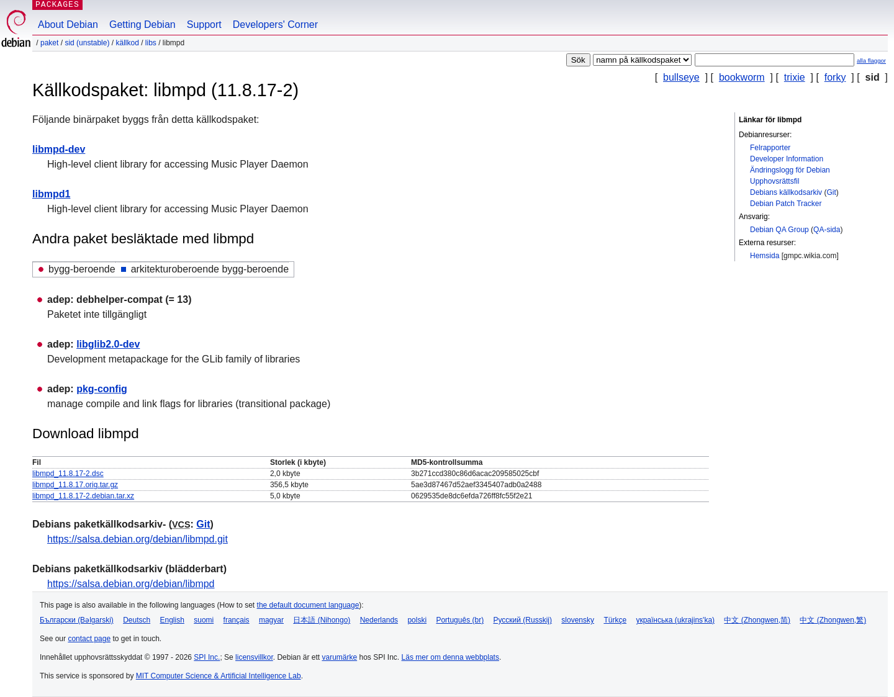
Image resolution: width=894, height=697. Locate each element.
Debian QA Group (779, 229)
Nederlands (379, 620)
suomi (204, 620)
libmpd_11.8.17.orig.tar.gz (75, 484)
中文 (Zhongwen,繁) (833, 620)
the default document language (308, 605)
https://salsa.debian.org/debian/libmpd (131, 583)
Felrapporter (770, 147)
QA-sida (826, 229)
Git (831, 192)
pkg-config (101, 389)
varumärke (339, 657)
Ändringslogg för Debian (790, 170)
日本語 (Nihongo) (321, 620)
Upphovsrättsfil (774, 181)
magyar (271, 620)
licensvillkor (254, 657)
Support (204, 24)
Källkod (126, 42)
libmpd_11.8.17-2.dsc (68, 473)
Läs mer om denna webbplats (450, 657)
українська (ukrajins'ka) (675, 620)
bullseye (681, 77)
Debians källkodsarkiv (786, 192)
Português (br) (460, 620)
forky (835, 77)
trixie (794, 77)
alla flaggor (871, 60)
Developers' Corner (275, 24)
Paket (49, 42)
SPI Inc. (207, 657)
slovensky (577, 620)
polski (417, 620)
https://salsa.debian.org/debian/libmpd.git (137, 539)
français (237, 620)
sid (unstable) (87, 42)
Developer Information (786, 159)
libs (150, 42)
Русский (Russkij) (522, 620)
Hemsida (764, 255)
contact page (89, 638)
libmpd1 (51, 194)
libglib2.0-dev (108, 344)
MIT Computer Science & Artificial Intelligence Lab (218, 676)
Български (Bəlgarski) (77, 620)
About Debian (68, 24)
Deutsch (136, 620)
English (172, 620)
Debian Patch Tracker (785, 203)
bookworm (742, 77)
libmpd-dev (58, 149)
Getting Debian (142, 24)
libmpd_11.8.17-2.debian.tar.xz (83, 496)
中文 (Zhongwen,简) (757, 620)
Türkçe (614, 620)
